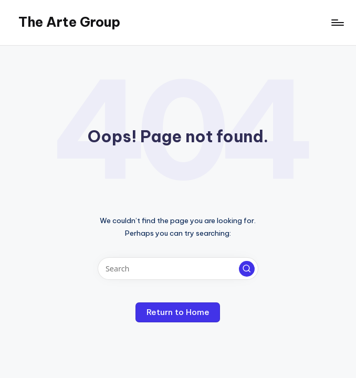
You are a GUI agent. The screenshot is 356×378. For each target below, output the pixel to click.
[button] (247, 269)
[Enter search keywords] (178, 268)
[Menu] (336, 22)
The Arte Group (69, 22)
